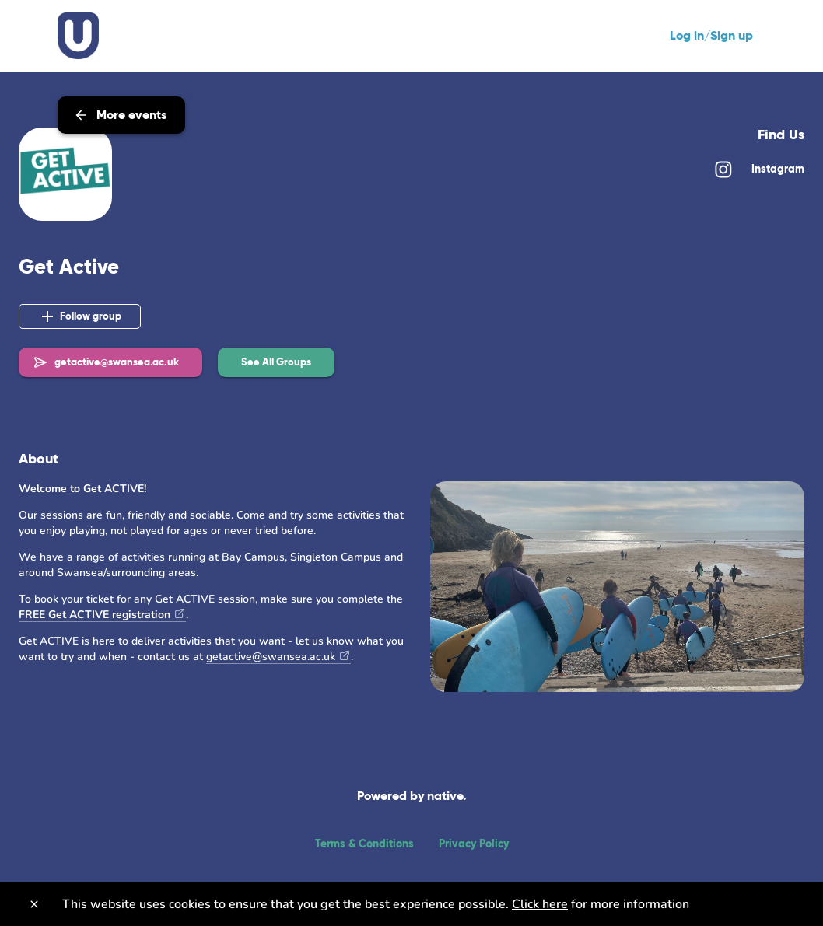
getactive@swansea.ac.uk (270, 656)
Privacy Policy (474, 844)
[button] (276, 362)
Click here (540, 904)
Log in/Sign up (711, 35)
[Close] (34, 904)
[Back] (29, 41)
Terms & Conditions (364, 844)
